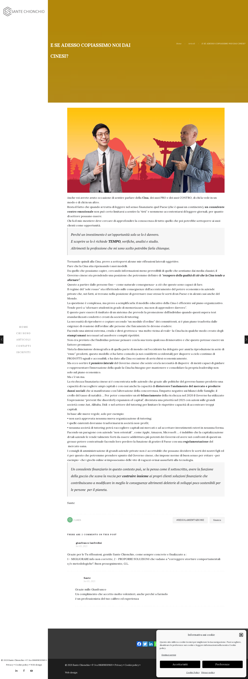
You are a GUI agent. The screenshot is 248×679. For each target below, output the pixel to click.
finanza (217, 520)
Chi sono (23, 333)
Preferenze (222, 664)
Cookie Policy (193, 672)
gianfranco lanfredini (89, 542)
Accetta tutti (180, 664)
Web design (36, 664)
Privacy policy (208, 672)
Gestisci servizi (168, 655)
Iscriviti (23, 352)
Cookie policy (21, 664)
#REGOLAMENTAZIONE (190, 520)
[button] (241, 635)
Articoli (23, 339)
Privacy (9, 664)
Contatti (23, 345)
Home (23, 326)
